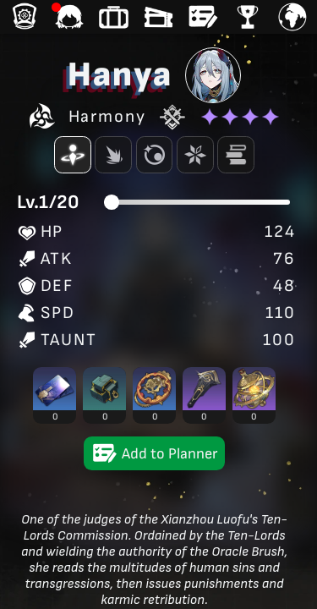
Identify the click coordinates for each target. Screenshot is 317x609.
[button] (54, 395)
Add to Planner (154, 453)
